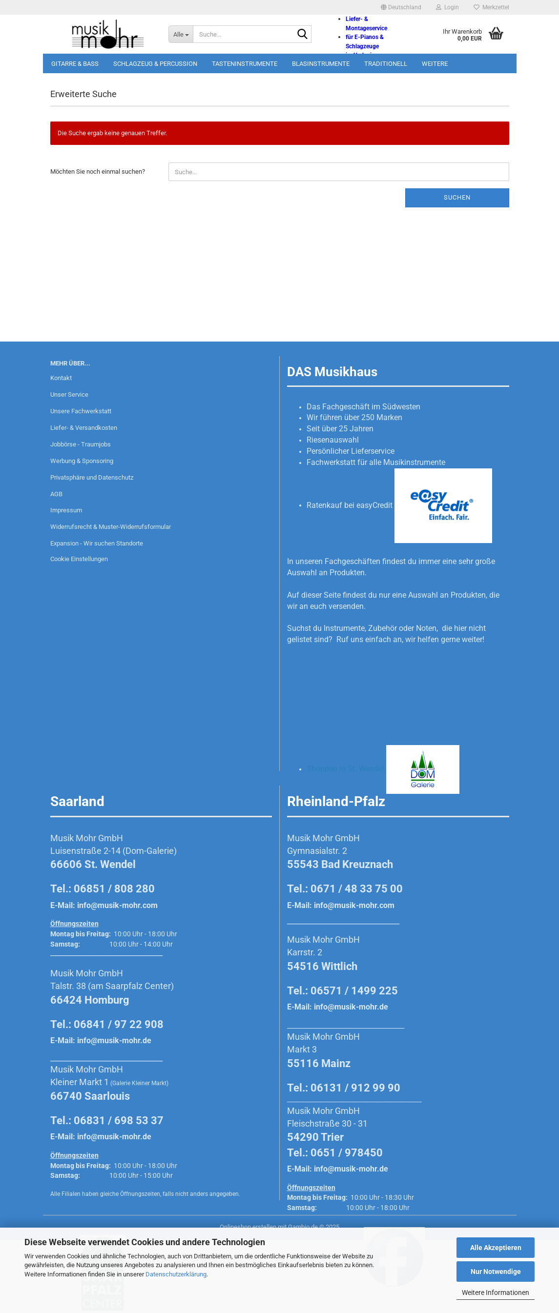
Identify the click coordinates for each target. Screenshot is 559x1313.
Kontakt (61, 378)
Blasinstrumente (321, 63)
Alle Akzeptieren (495, 1248)
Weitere (435, 63)
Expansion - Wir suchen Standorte (96, 543)
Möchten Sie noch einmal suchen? (97, 171)
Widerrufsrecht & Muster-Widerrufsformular (110, 526)
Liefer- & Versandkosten (83, 427)
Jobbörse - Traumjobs (80, 444)
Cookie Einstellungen (79, 559)
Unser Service (69, 394)
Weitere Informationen (495, 1292)
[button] (401, 7)
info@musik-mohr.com (117, 905)
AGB (56, 494)
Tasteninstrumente (244, 63)
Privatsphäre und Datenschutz (91, 477)
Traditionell (385, 63)
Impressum (66, 510)
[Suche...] (180, 34)
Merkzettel (491, 7)
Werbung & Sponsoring (81, 461)
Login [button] (447, 7)
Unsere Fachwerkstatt (80, 411)
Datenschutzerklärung (176, 1274)
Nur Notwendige (496, 1271)
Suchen (457, 197)
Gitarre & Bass (75, 63)
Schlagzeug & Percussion (155, 63)
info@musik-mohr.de (114, 1040)
